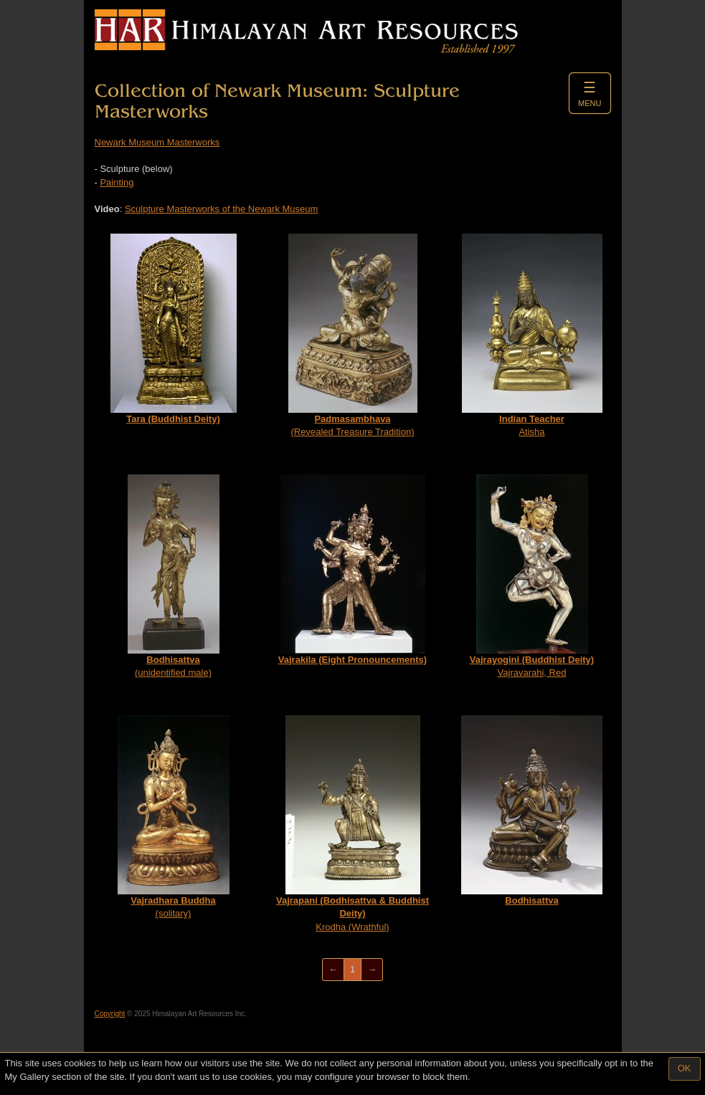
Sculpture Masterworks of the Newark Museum (221, 209)
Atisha (532, 336)
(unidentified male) (173, 576)
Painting (116, 182)
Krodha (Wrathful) (352, 823)
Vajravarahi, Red (532, 576)
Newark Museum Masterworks (157, 142)
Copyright (110, 1014)
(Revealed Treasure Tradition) (352, 336)
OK (684, 1068)
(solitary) (174, 817)
